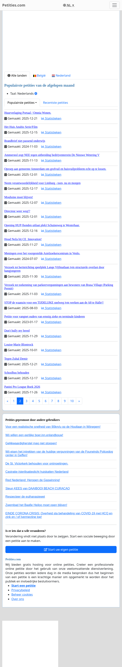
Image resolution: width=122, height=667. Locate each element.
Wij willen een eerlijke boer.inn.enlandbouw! (34, 435)
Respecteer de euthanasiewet (25, 496)
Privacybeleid (20, 590)
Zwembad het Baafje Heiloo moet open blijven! (36, 505)
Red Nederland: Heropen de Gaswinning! (32, 480)
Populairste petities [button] (21, 103)
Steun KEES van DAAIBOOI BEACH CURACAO (37, 488)
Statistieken (51, 118)
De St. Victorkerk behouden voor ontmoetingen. (36, 463)
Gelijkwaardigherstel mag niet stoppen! (31, 443)
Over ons (17, 599)
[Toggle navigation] (114, 5)
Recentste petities (55, 103)
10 (72, 401)
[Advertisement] (61, 43)
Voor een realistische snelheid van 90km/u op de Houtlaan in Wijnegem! (53, 426)
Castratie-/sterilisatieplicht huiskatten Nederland (36, 471)
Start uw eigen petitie (61, 549)
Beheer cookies (22, 594)
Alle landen (17, 75)
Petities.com (13, 5)
